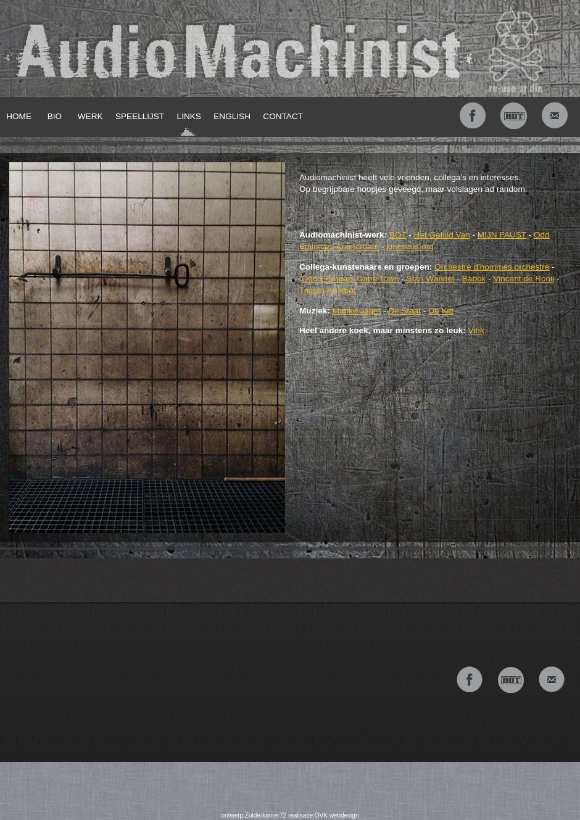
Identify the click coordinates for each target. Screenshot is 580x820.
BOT (398, 234)
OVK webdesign (337, 815)
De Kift (441, 310)
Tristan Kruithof (327, 290)
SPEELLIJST (139, 116)
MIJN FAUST (502, 234)
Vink (476, 330)
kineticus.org (409, 246)
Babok (474, 278)
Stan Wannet (431, 278)
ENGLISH (232, 116)
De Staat (404, 310)
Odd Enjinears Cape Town (350, 278)
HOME (18, 116)
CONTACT (283, 116)
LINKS (189, 116)
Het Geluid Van (442, 234)
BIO (55, 116)
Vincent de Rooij (523, 278)
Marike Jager (357, 310)
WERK (90, 116)
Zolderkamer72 (265, 815)
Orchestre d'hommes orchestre (491, 266)
